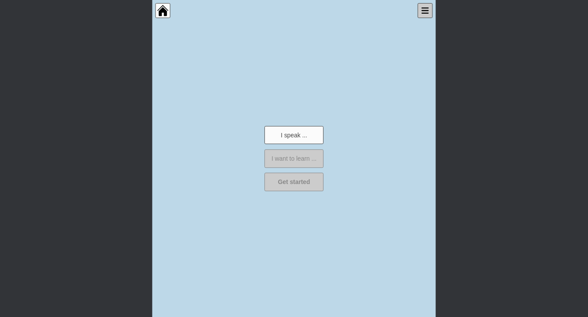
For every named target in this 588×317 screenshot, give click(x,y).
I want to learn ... (294, 158)
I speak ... (293, 135)
